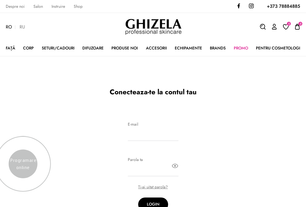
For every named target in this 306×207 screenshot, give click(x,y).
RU (22, 27)
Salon (38, 6)
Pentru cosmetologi (278, 48)
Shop (78, 6)
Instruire (58, 6)
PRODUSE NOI (124, 48)
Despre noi (15, 6)
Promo (241, 48)
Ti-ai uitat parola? (153, 187)
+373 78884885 (283, 6)
